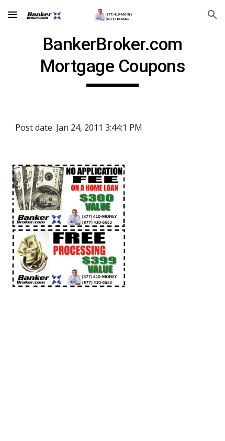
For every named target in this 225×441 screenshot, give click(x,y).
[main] (113, 60)
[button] (12, 14)
